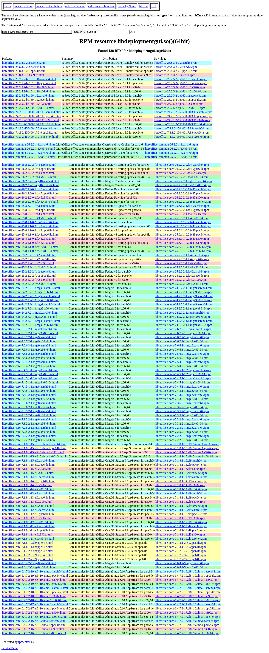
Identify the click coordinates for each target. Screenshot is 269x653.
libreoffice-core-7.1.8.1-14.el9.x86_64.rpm (181, 489)
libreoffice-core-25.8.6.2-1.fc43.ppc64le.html (29, 209)
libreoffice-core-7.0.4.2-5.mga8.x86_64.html (29, 567)
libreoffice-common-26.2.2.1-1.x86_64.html (28, 148)
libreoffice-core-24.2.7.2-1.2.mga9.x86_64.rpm (183, 300)
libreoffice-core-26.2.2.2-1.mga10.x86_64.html (30, 185)
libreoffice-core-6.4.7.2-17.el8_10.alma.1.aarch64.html (35, 604)
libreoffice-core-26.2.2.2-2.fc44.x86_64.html (29, 177)
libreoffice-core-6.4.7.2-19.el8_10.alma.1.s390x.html (34, 579)
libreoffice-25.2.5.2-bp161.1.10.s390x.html (28, 87)
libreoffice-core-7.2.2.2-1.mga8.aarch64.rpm (182, 435)
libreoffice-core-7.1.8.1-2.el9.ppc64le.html (27, 542)
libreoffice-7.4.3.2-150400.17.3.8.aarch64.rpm (181, 128)
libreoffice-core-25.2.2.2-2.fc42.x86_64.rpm (181, 283)
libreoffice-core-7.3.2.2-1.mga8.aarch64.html (29, 419)
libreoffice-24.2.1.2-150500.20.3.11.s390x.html (30, 120)
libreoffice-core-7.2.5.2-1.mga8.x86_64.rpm (181, 431)
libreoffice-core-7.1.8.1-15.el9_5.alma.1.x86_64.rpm (187, 456)
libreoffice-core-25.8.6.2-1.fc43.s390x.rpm (181, 214)
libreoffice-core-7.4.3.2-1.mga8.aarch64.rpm (182, 394)
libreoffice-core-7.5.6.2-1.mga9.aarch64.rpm (182, 353)
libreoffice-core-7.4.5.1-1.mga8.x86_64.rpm (181, 390)
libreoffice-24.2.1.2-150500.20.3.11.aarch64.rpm (183, 112)
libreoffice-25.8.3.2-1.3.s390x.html (23, 75)
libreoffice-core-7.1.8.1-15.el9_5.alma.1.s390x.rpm (186, 452)
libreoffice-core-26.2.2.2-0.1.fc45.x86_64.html (30, 201)
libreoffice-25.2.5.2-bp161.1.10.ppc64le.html (29, 83)
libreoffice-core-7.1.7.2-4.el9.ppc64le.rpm (180, 551)
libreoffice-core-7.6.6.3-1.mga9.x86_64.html (29, 349)
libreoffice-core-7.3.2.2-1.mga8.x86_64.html (29, 423)
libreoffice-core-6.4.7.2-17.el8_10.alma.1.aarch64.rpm (188, 604)
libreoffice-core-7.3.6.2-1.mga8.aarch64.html (29, 403)
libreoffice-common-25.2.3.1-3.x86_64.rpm (171, 156)
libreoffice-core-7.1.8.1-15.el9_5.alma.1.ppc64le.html (34, 448)
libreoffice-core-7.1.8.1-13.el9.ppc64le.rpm (181, 497)
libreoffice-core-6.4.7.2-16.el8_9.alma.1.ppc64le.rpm (187, 624)
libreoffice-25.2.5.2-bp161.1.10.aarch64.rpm (180, 79)
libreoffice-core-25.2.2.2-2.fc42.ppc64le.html (29, 275)
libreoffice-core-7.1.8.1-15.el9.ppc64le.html (28, 464)
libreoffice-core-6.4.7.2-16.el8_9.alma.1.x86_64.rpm (187, 633)
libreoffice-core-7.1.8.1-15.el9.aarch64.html (28, 460)
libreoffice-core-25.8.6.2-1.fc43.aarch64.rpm (182, 205)
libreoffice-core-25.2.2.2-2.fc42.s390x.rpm (181, 279)
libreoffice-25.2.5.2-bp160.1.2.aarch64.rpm (179, 95)
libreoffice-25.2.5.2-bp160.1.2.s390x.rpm (178, 103)
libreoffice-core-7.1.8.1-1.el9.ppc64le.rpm (180, 546)
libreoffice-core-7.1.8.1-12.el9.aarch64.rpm (181, 509)
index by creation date (101, 6)
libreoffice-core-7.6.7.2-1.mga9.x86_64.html (29, 341)
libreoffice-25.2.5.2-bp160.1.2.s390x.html (27, 103)
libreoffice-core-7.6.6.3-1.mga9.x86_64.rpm (181, 349)
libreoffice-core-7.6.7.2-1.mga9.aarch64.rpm (182, 337)
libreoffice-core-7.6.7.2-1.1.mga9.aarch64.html (30, 329)
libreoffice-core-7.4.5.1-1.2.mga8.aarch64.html (30, 370)
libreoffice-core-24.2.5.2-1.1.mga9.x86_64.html (30, 324)
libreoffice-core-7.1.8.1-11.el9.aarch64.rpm (181, 526)
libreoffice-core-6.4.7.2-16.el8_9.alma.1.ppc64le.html (34, 624)
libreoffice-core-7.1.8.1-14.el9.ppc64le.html (28, 481)
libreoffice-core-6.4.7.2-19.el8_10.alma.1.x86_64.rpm (187, 583)
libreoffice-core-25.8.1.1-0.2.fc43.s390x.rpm (182, 238)
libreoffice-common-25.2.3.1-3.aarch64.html (28, 152)
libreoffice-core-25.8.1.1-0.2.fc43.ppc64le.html (30, 230)
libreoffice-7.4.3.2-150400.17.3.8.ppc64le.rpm (181, 132)
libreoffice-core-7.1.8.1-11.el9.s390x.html (27, 534)
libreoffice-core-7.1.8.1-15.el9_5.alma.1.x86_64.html (34, 456)
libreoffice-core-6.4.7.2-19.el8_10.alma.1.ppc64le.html (35, 575)
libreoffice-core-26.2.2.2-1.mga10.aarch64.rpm (183, 181)
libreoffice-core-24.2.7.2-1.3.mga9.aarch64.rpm (184, 288)
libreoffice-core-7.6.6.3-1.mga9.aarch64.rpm (182, 345)
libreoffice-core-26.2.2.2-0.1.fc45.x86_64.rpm (183, 201)
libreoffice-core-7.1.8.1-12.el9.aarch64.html (28, 509)
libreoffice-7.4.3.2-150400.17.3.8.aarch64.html (30, 128)
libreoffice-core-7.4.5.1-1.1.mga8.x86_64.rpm (183, 382)
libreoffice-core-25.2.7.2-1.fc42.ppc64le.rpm (182, 259)
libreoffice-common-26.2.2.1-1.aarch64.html (28, 144)
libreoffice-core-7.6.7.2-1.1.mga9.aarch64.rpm (183, 329)
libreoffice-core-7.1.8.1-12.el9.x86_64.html (28, 522)
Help (154, 6)
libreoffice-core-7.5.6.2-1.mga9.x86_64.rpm (181, 357)
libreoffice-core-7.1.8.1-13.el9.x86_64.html (28, 505)
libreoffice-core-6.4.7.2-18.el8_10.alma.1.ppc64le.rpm (188, 592)
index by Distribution (49, 6)
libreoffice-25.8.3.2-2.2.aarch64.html (24, 62)
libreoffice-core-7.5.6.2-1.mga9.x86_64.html (29, 357)
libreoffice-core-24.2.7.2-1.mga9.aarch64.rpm (182, 312)
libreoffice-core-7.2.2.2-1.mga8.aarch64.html (29, 435)
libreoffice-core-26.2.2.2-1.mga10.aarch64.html (30, 181)
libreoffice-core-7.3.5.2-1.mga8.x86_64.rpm (181, 415)
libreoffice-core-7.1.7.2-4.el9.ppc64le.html (27, 551)
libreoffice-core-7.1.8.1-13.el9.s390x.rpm (180, 501)
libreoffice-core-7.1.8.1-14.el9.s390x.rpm (180, 485)
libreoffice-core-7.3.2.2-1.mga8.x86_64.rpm (181, 423)
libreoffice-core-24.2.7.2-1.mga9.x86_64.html (29, 316)
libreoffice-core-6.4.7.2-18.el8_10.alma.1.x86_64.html (34, 600)
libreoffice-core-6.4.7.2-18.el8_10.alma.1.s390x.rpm (186, 596)
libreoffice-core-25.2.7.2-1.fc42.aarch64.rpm (182, 255)
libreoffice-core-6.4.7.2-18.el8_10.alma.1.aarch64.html (35, 587)
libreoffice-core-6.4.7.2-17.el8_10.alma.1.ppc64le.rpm (188, 608)
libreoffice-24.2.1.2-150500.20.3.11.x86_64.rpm (183, 124)
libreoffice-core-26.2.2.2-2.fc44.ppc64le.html (29, 168)
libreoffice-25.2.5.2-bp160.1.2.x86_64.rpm (179, 107)
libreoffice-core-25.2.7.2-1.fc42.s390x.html (28, 263)
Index (7, 6)
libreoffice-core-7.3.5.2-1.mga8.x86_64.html (29, 415)
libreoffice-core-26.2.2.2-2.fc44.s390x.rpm (181, 172)
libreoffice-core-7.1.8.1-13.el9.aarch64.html (28, 493)
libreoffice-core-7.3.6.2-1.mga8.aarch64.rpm (182, 403)
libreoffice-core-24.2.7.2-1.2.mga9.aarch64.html (31, 296)
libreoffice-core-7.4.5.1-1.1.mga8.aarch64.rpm (183, 378)
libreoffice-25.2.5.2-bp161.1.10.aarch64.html (29, 79)
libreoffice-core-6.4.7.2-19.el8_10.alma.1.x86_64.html (34, 583)
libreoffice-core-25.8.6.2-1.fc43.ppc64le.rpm (182, 209)
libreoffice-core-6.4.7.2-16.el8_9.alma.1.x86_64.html (34, 633)
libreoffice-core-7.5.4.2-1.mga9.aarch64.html (29, 361)
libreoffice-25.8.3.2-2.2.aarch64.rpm (175, 62)
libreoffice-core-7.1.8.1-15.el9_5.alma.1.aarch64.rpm (187, 444)
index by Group (23, 6)
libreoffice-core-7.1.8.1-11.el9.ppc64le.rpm (181, 530)
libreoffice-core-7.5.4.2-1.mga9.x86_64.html (29, 366)
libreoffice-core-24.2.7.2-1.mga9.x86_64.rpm (182, 316)
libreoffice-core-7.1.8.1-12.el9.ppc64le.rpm (181, 514)
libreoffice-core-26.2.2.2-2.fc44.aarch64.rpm (182, 164)
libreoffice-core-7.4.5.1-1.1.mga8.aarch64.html (30, 378)
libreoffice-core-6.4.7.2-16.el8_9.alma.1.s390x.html (33, 629)
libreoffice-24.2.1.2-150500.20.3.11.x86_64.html (31, 124)
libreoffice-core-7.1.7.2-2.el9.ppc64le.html (27, 559)
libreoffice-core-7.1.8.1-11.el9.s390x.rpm (180, 534)
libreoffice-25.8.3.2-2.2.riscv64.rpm (175, 66)
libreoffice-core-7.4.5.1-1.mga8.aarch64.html (29, 386)
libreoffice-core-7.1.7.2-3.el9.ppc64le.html (27, 555)
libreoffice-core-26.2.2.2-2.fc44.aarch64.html (29, 164)
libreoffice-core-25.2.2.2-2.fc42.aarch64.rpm (182, 271)
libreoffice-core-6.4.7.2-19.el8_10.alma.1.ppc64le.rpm (188, 575)
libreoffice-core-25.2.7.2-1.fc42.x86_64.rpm (181, 267)
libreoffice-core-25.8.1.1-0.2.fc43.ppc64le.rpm (183, 230)
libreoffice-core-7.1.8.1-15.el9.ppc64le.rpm (181, 464)
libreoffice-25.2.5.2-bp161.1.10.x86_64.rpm (180, 91)
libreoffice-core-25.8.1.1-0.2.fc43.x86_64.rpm (183, 246)
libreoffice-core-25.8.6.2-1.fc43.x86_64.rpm (181, 218)
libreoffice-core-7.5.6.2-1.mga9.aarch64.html (29, 353)
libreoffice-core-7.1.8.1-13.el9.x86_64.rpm (181, 505)
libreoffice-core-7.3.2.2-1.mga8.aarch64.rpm (182, 419)
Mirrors (143, 6)
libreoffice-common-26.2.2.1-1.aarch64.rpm (171, 144)
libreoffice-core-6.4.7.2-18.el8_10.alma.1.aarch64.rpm (188, 587)
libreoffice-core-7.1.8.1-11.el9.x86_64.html (28, 538)
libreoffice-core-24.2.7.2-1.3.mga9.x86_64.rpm (183, 292)
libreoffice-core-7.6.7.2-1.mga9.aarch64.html (29, 337)
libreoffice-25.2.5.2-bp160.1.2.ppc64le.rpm (179, 99)
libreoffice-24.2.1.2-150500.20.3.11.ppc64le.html (31, 116)
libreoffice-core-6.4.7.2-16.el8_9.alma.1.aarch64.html (34, 620)
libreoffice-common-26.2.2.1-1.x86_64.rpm (171, 148)
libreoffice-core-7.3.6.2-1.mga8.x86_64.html (29, 407)
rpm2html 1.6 (26, 641)
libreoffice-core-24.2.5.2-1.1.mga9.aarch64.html (31, 320)
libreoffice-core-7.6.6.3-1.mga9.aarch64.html (29, 345)
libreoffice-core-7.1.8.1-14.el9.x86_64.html (28, 489)
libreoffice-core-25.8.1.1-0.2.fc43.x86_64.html (30, 246)
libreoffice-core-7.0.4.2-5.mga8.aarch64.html (29, 563)
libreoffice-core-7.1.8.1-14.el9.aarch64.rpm (181, 477)
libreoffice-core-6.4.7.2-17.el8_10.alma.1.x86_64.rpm (187, 616)
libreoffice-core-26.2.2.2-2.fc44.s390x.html (28, 172)
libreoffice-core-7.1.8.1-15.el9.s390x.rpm (180, 468)
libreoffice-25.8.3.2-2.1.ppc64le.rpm (175, 70)
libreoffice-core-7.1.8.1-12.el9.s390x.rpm (180, 518)
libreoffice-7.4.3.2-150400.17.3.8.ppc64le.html (30, 132)
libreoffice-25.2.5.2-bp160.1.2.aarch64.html (28, 95)
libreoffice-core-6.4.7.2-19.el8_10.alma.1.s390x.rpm (186, 579)
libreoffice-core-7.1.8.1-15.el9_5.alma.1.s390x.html (33, 452)
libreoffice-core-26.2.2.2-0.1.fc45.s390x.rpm (182, 197)
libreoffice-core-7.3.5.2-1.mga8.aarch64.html (29, 411)
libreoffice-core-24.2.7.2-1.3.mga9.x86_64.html (30, 292)
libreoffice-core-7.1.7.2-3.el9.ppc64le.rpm (180, 555)
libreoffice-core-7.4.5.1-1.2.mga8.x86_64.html (30, 374)
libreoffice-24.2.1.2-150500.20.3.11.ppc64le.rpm (183, 116)
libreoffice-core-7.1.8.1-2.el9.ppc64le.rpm (180, 542)
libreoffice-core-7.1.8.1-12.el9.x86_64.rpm (181, 522)
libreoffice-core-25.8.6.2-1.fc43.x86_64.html (29, 218)
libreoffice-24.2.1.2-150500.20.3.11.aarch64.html (31, 112)
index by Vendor (75, 6)
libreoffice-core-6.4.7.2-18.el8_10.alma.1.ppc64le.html (35, 592)
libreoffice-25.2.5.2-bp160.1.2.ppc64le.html (28, 99)
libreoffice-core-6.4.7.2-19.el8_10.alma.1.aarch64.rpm (188, 571)
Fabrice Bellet (9, 648)
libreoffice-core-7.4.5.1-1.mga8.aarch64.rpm (182, 386)
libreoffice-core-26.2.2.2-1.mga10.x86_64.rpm (183, 185)
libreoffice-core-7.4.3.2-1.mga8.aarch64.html (29, 394)
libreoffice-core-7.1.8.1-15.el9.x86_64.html (28, 472)
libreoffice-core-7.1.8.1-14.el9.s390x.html (27, 485)
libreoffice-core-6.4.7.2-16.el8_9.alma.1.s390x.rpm (186, 629)
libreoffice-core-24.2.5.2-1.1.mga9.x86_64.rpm (183, 324)
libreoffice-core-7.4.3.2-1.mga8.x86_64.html (29, 398)
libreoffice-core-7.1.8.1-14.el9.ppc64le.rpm (181, 481)
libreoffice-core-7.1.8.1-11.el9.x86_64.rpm (181, 538)
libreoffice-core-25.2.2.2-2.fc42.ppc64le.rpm (182, 275)
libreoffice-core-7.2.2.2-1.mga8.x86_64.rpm (181, 440)
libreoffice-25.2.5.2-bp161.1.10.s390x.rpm (179, 87)
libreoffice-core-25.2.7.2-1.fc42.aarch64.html (29, 255)
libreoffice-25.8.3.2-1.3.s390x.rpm (174, 75)
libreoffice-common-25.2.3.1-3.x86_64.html (28, 156)
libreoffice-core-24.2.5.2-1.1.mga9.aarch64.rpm (184, 320)
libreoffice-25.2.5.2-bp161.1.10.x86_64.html (28, 91)
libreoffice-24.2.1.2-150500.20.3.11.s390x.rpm (182, 120)
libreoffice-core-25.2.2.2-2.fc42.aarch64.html (29, 271)
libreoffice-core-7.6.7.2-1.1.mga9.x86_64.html (30, 333)
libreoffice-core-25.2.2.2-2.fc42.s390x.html (28, 279)
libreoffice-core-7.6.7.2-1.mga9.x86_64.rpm (181, 341)
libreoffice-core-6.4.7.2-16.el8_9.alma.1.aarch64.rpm (187, 620)
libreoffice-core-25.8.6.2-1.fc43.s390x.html (28, 214)
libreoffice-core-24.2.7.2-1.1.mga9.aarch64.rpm (184, 304)
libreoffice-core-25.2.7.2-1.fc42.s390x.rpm (181, 263)
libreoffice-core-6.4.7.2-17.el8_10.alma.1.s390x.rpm (186, 612)
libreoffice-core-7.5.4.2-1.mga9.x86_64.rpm (181, 366)
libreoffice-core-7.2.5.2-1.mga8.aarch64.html (29, 427)
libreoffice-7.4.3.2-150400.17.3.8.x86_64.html (30, 136)
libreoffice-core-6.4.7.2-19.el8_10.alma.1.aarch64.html (35, 571)
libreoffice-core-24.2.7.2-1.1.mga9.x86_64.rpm (183, 308)
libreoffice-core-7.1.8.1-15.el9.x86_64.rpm (181, 472)
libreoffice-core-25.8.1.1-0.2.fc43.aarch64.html (30, 222)
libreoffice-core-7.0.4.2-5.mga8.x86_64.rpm (181, 567)
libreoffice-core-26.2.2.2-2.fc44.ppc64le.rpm (182, 168)
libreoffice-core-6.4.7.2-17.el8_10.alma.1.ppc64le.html (35, 608)
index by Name (127, 6)
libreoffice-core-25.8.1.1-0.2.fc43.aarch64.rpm (183, 222)
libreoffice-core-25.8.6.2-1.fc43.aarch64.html (29, 205)
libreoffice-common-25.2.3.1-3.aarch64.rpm (171, 152)
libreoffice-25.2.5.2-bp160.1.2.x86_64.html (28, 107)
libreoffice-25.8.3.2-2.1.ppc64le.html (24, 70)
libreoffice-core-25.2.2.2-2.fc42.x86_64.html (29, 283)
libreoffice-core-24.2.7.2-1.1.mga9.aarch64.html (31, 304)
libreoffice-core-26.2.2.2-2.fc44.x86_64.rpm (181, 177)
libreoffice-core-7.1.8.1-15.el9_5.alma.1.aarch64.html (34, 444)
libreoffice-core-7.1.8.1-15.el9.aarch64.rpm (181, 460)
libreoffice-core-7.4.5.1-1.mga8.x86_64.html (29, 390)
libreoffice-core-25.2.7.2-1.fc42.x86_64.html (29, 267)
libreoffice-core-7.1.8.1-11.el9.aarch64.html (28, 526)
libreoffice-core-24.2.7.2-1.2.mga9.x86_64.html (30, 300)
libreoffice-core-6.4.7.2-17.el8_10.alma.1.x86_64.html (34, 616)
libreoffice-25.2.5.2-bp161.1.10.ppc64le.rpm (180, 83)
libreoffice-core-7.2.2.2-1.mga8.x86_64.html (29, 440)
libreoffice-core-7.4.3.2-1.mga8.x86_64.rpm (181, 398)
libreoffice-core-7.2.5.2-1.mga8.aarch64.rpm (182, 427)
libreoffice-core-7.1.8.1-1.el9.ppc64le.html (27, 546)
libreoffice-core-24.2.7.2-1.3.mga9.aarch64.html (31, 288)
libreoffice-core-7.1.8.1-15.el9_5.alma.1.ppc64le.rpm (187, 448)
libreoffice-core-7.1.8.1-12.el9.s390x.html (27, 518)
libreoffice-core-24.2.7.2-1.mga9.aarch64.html (30, 312)
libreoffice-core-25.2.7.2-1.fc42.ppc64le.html (29, 259)
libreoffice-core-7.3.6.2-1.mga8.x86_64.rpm (181, 407)
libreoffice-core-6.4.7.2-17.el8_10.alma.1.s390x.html (34, 612)
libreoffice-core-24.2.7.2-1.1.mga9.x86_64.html (30, 308)
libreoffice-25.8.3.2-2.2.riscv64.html (24, 66)
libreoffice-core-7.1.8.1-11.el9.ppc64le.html (28, 530)
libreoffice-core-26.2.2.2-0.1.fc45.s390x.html (29, 197)
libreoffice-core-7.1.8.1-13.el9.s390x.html (27, 501)
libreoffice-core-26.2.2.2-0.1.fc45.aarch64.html (30, 189)
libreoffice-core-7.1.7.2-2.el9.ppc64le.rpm (180, 559)
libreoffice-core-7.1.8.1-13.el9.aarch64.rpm (181, 493)
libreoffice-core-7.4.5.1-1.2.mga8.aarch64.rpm (183, 370)
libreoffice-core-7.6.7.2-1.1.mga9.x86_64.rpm (183, 333)
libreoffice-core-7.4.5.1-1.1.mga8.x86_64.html (30, 382)
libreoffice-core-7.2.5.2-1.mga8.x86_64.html (29, 431)
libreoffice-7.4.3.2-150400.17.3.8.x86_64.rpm (181, 136)
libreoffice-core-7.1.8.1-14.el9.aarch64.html (28, 477)
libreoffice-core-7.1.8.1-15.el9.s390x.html (27, 468)
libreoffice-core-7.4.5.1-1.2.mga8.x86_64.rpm (183, 374)
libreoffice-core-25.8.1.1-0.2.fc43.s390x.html (29, 238)
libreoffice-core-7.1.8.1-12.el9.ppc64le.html (28, 514)
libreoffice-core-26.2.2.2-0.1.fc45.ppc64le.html (30, 193)
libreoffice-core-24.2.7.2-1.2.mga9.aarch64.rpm (184, 296)
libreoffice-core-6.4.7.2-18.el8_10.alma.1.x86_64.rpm (187, 600)
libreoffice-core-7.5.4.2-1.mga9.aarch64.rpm (182, 361)
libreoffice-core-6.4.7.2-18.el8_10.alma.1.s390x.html (34, 596)
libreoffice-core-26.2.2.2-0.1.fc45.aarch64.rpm (183, 189)
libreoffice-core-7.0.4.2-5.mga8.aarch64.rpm (182, 563)
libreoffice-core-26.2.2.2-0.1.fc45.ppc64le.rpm (183, 193)
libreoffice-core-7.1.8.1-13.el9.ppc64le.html (28, 497)
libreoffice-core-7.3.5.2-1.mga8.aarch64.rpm (182, 411)
